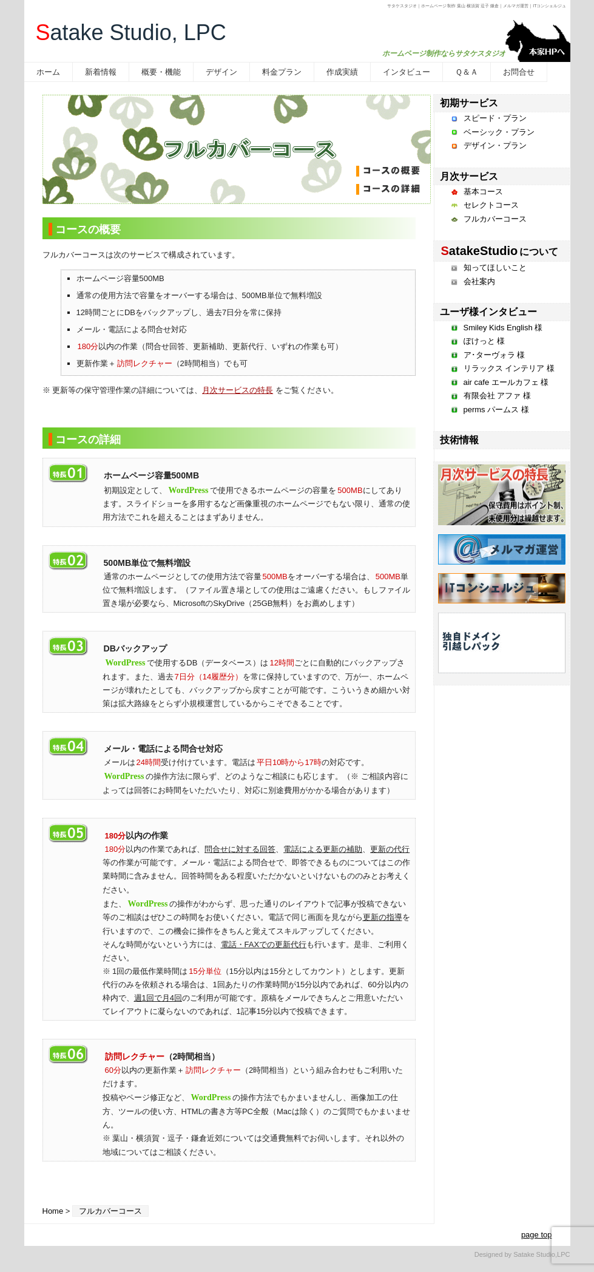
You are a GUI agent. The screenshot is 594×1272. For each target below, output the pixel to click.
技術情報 (459, 440)
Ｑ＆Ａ (466, 72)
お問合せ (519, 72)
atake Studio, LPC (131, 32)
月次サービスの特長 (237, 390)
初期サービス (469, 103)
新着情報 (100, 72)
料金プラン (282, 72)
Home (53, 1211)
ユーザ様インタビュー (488, 312)
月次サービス (469, 176)
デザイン (221, 72)
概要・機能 (161, 72)
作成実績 (342, 72)
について (499, 252)
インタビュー (406, 72)
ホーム (48, 72)
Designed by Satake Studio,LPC (522, 1254)
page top (536, 1234)
